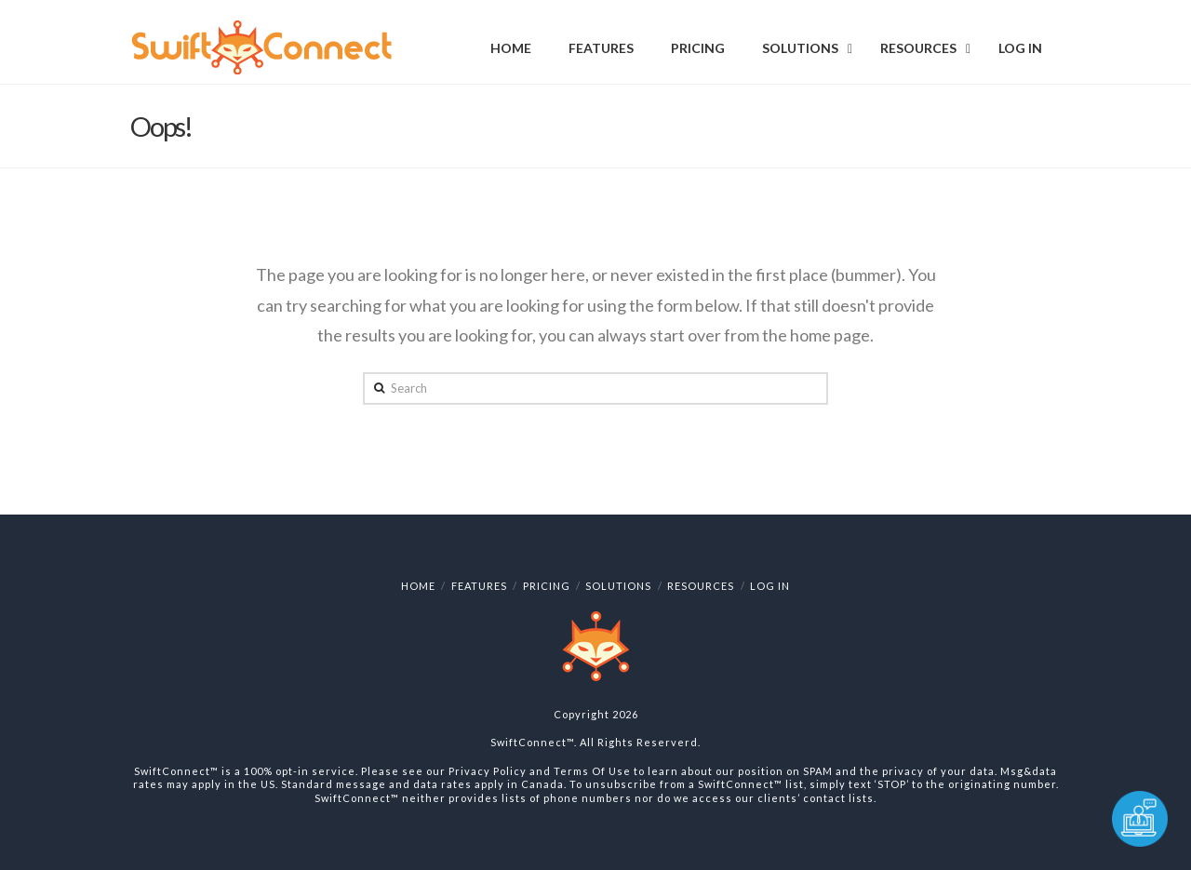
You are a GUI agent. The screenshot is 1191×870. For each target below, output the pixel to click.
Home (418, 586)
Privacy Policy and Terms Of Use (539, 771)
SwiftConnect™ (532, 742)
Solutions (618, 586)
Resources (700, 586)
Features (479, 586)
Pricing (546, 586)
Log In (770, 586)
